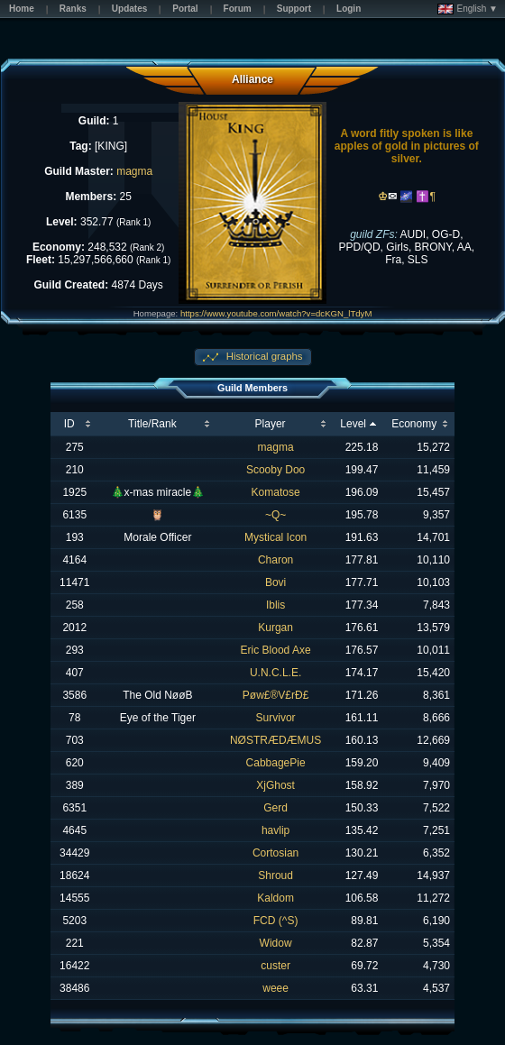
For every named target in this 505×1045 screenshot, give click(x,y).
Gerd (275, 808)
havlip (275, 830)
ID (69, 423)
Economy (413, 423)
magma (134, 171)
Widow (276, 943)
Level (353, 423)
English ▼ (467, 9)
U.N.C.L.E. (275, 672)
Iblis (275, 605)
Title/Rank (152, 423)
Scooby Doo (275, 469)
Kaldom (275, 898)
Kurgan (275, 627)
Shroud (275, 875)
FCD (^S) (275, 920)
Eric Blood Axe (276, 650)
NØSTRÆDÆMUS (275, 740)
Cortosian (275, 853)
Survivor (276, 717)
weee (275, 988)
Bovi (275, 582)
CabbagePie (276, 762)
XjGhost (275, 785)
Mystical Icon (275, 537)
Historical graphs (263, 356)
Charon (275, 560)
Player (270, 423)
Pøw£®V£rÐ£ (276, 695)
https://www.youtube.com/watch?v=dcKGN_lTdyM (276, 313)
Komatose (276, 492)
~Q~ (275, 515)
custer (275, 965)
